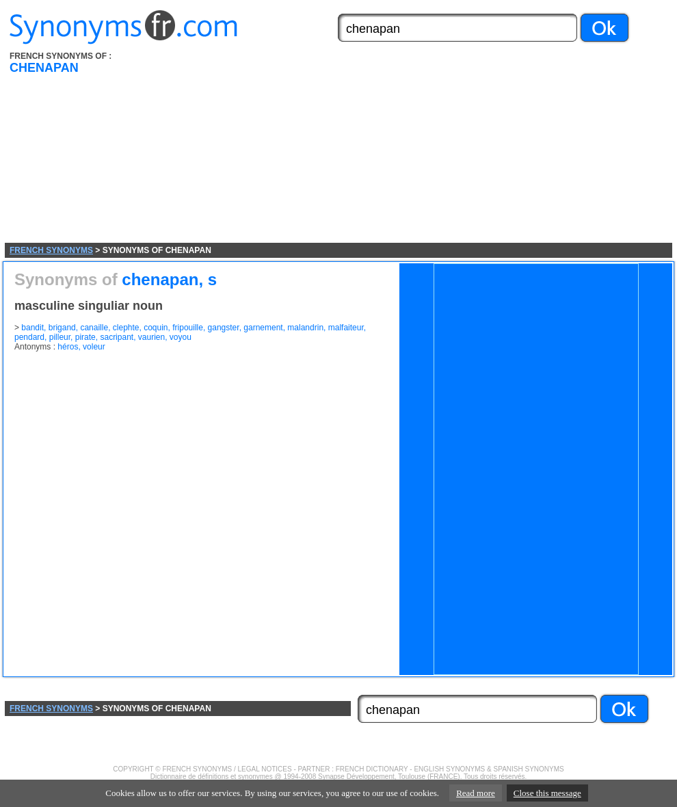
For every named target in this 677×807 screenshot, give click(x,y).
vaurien (151, 337)
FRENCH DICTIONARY (372, 769)
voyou (180, 337)
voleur (94, 347)
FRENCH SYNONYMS (51, 250)
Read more (475, 793)
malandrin (305, 327)
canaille (94, 327)
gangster (223, 327)
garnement (262, 327)
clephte (126, 327)
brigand (62, 327)
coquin (156, 327)
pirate (85, 337)
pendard (29, 337)
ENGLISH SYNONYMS (449, 769)
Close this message (547, 793)
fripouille (187, 327)
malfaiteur (346, 327)
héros (67, 347)
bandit (32, 327)
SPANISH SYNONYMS (529, 769)
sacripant (116, 337)
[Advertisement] (346, 147)
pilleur (59, 337)
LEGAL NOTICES (265, 769)
